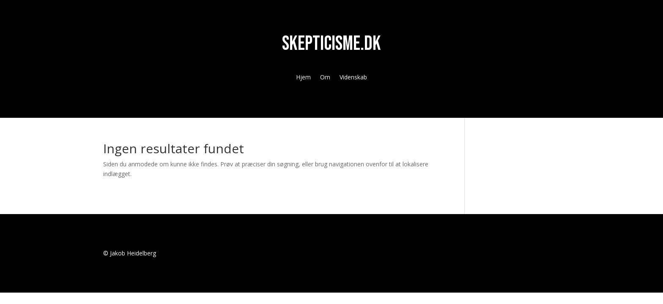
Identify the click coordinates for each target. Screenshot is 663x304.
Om (325, 77)
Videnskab (353, 77)
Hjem (303, 77)
